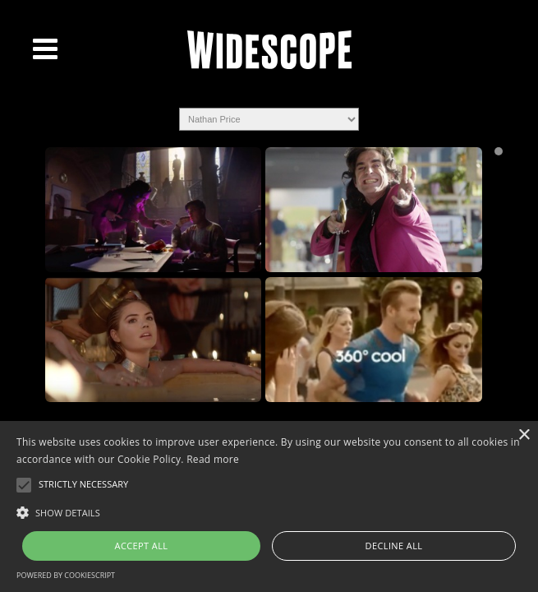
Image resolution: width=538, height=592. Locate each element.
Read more (212, 459)
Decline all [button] (394, 545)
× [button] (523, 435)
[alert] (269, 506)
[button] (269, 511)
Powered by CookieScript (65, 575)
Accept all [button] (141, 545)
